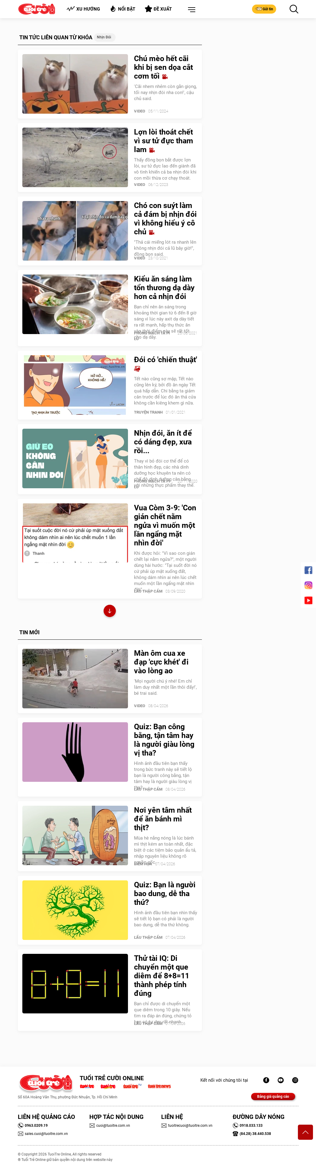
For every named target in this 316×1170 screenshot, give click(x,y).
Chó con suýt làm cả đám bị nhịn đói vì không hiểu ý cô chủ (165, 218)
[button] (190, 10)
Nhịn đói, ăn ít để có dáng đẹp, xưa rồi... (163, 442)
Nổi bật (122, 8)
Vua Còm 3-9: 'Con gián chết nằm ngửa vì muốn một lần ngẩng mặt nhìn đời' (165, 525)
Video (139, 111)
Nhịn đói (104, 37)
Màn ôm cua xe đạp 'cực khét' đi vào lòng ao (161, 662)
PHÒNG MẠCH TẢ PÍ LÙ (152, 336)
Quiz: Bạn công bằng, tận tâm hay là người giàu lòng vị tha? (164, 739)
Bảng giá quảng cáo (273, 1096)
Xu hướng (83, 9)
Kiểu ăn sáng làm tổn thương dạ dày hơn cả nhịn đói (164, 288)
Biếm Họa (143, 864)
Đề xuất (158, 8)
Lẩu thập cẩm (148, 591)
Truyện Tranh (148, 412)
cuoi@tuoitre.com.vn (109, 1125)
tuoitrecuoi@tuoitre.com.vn (186, 1125)
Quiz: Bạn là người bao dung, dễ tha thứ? (165, 893)
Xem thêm (109, 611)
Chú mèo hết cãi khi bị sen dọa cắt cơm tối (163, 67)
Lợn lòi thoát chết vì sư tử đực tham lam (163, 141)
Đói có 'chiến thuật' (165, 363)
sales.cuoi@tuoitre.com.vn (43, 1134)
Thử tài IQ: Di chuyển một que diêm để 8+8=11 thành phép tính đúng (161, 976)
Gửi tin (264, 8)
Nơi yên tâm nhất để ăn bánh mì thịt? (163, 819)
